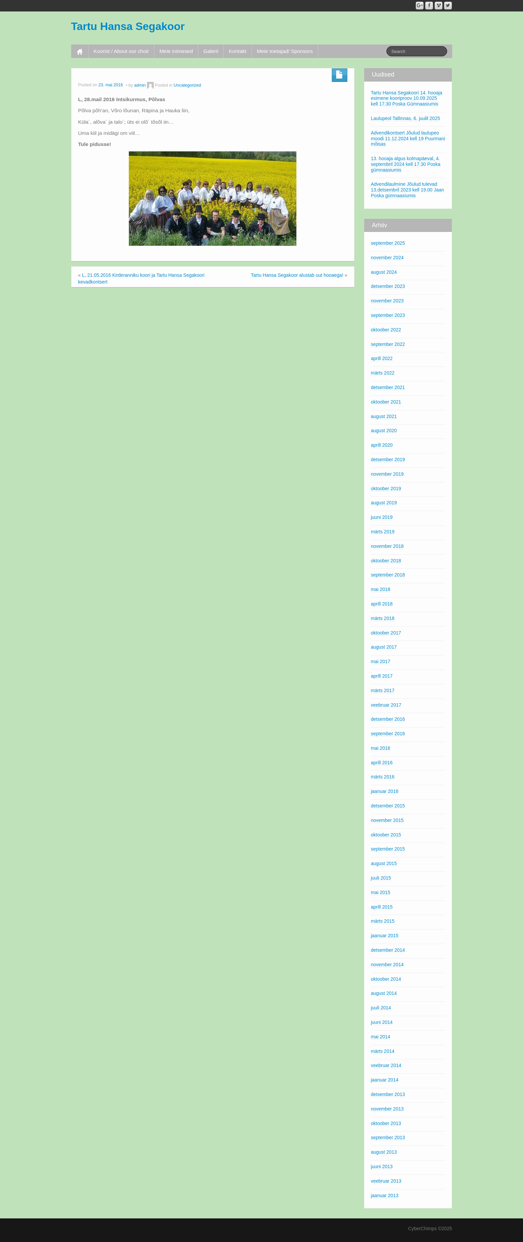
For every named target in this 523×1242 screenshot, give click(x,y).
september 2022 (388, 344)
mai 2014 (380, 1036)
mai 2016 (380, 748)
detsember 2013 (388, 1094)
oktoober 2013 (386, 1123)
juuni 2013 (382, 1166)
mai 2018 (380, 589)
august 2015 (384, 863)
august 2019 (384, 502)
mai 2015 (380, 892)
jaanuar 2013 (385, 1195)
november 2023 (387, 300)
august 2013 (384, 1152)
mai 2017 (380, 661)
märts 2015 (383, 921)
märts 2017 (383, 690)
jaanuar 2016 (385, 791)
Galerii (210, 51)
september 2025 (388, 243)
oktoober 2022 (386, 329)
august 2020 (384, 430)
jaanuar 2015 (385, 935)
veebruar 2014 (386, 1065)
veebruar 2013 (386, 1181)
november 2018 (387, 546)
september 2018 (388, 575)
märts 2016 (383, 776)
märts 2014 (383, 1051)
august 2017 (384, 647)
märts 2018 (383, 618)
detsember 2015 (388, 805)
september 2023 (388, 315)
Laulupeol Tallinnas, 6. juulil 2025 (405, 118)
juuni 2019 (382, 517)
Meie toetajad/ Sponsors (285, 51)
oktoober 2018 (386, 560)
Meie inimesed (176, 51)
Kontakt (237, 51)
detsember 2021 (388, 387)
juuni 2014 (382, 1022)
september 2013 (388, 1137)
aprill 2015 (382, 907)
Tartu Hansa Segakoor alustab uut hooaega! (297, 275)
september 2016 (388, 733)
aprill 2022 (382, 358)
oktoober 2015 (386, 834)
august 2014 (384, 993)
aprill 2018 (382, 604)
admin (140, 85)
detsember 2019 (388, 459)
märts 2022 (383, 373)
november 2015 (387, 820)
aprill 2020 (382, 445)
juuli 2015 (381, 878)
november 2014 (387, 964)
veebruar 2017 (386, 705)
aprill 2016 (382, 762)
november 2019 (387, 474)
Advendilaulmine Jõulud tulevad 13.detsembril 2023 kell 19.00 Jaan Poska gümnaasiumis (407, 189)
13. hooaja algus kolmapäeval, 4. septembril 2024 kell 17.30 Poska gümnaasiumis (405, 164)
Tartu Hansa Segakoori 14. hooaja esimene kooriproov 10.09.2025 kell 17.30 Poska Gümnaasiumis (406, 98)
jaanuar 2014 (385, 1080)
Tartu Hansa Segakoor (128, 26)
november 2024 (387, 257)
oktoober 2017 (386, 632)
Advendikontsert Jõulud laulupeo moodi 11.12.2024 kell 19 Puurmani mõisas (408, 138)
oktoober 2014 (386, 979)
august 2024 (384, 272)
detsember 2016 (388, 719)
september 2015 (388, 849)
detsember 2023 (388, 286)
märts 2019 (383, 531)
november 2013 (387, 1109)
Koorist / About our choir (121, 51)
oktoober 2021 (386, 402)
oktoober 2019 (386, 488)
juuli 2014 (381, 1007)
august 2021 (384, 416)
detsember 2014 (388, 950)
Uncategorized (187, 85)
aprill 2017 (382, 676)
